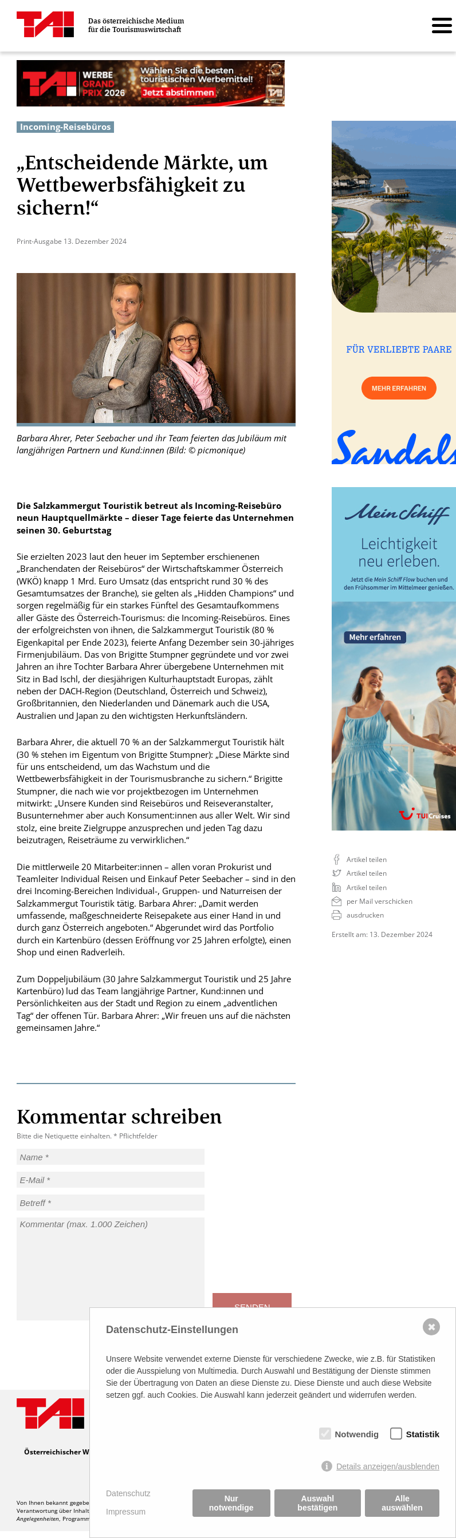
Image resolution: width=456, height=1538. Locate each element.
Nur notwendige (231, 1503)
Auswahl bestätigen (317, 1503)
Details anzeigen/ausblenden (387, 1466)
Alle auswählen (402, 1503)
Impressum (126, 1511)
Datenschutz (128, 1493)
